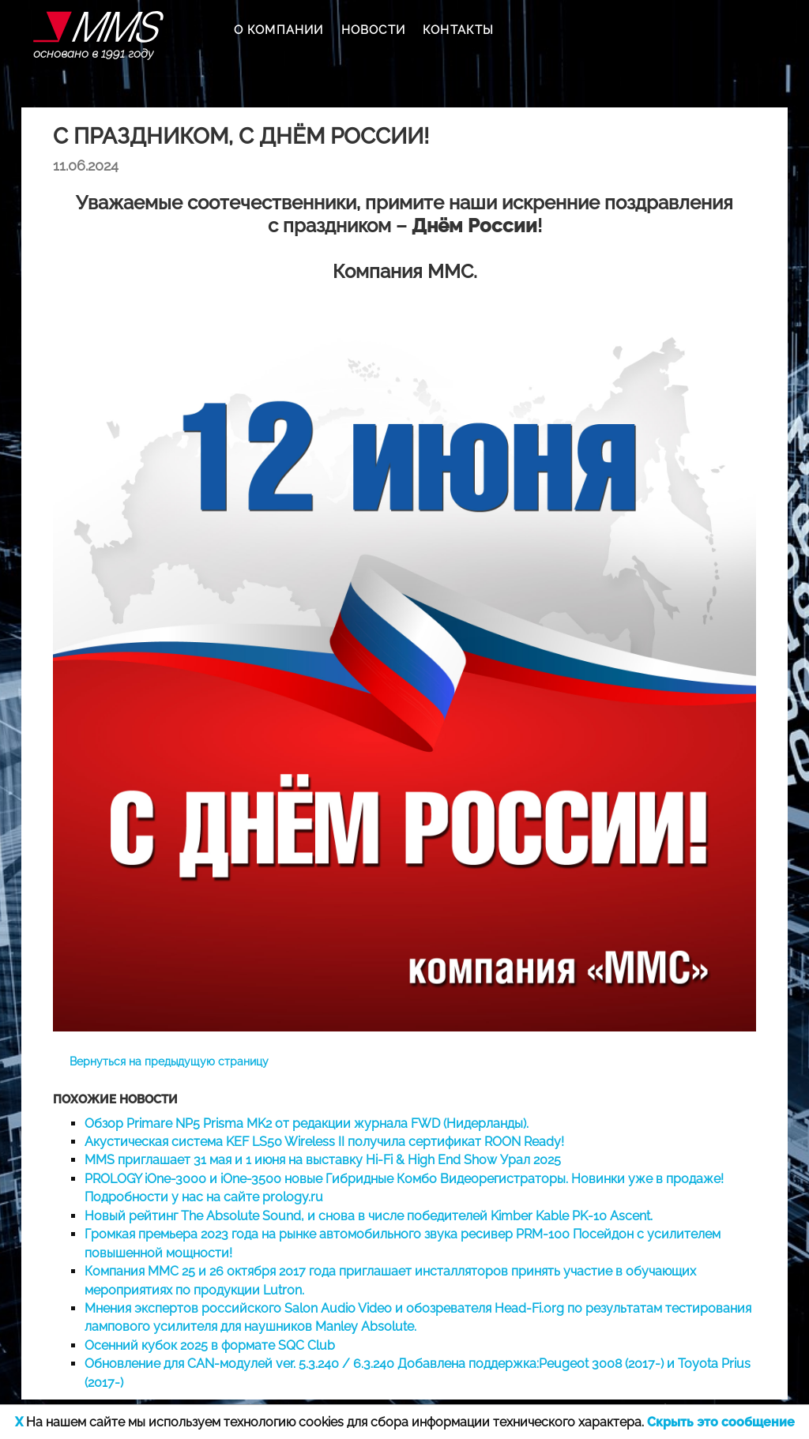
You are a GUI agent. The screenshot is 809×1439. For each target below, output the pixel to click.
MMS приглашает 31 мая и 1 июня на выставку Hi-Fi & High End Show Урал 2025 (323, 1159)
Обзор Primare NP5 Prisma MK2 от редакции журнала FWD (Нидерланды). (307, 1123)
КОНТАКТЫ (459, 30)
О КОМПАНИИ (279, 30)
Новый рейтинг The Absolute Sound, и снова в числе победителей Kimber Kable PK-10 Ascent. (369, 1215)
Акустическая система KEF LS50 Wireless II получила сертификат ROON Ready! (324, 1141)
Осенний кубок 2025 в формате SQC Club (210, 1345)
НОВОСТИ (373, 30)
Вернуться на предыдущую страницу (169, 1061)
